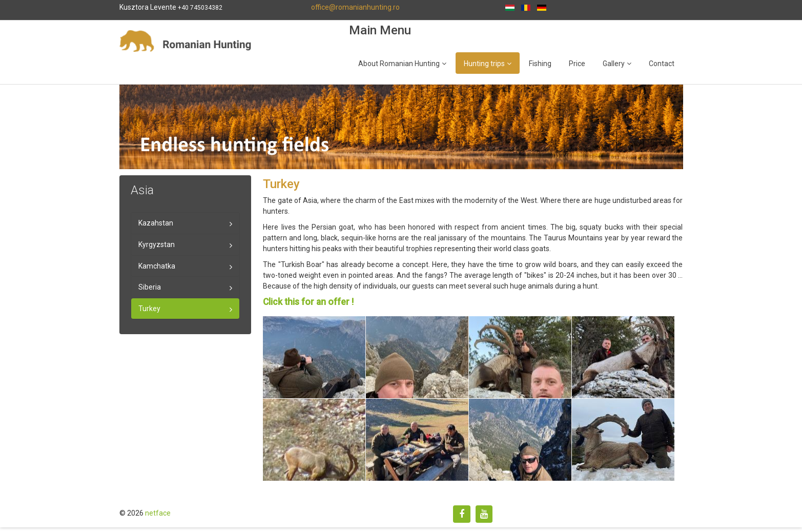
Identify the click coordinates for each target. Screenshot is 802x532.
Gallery (614, 63)
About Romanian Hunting (399, 63)
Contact (661, 63)
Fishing (540, 63)
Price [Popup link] (577, 63)
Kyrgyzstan (156, 244)
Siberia (149, 287)
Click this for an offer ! (308, 302)
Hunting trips (484, 63)
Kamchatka (156, 266)
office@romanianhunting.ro (355, 7)
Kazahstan (155, 223)
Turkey (149, 308)
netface (158, 513)
